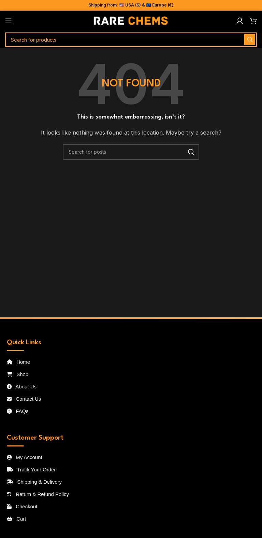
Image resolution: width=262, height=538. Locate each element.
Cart (16, 519)
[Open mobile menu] (8, 21)
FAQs (18, 411)
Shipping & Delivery (34, 482)
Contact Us (24, 399)
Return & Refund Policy (38, 494)
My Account (24, 457)
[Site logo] (131, 20)
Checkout (22, 506)
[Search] (131, 39)
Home (18, 362)
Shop (17, 374)
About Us (22, 386)
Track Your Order (31, 469)
